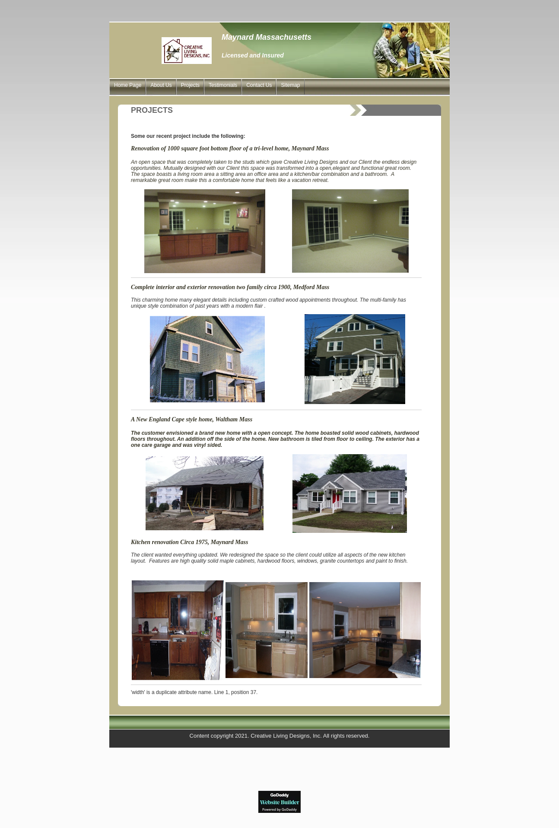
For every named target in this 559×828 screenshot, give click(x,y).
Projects (190, 85)
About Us (161, 85)
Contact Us (259, 85)
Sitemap (290, 85)
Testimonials (223, 85)
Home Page (127, 85)
